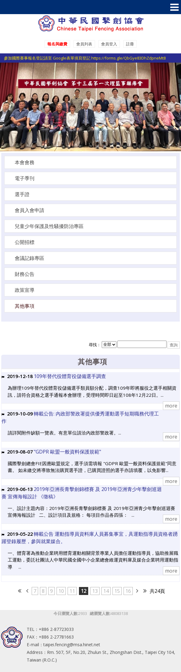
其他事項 (24, 306)
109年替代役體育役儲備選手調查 (70, 376)
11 (72, 591)
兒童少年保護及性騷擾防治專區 (49, 226)
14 (106, 591)
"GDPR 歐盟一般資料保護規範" (67, 451)
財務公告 (24, 274)
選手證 (22, 194)
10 (61, 591)
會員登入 (109, 44)
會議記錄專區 (29, 258)
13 (95, 591)
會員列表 (84, 44)
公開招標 (24, 242)
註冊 (130, 44)
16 (128, 591)
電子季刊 (24, 178)
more (171, 405)
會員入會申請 (29, 210)
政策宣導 (24, 290)
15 (117, 591)
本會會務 (24, 162)
